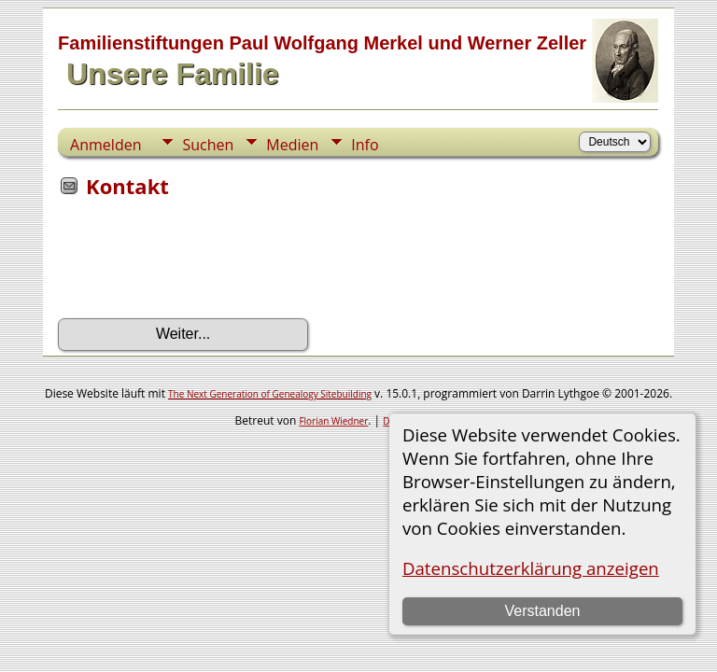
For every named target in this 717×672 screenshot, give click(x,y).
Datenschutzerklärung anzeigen (530, 568)
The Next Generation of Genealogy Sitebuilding (270, 393)
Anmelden (105, 144)
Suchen (207, 144)
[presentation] (200, 264)
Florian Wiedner (333, 420)
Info (364, 144)
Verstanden (542, 611)
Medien (292, 144)
